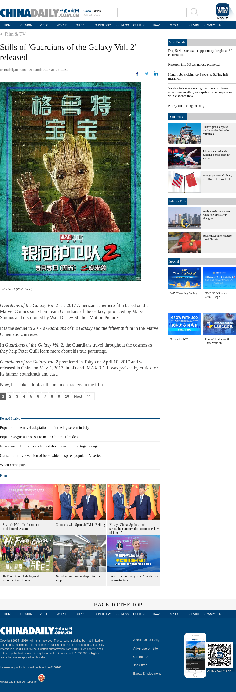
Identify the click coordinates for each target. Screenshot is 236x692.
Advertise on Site (145, 648)
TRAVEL (157, 25)
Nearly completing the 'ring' (186, 106)
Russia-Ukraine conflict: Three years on (218, 341)
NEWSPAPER (212, 25)
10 (67, 396)
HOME (8, 25)
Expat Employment (147, 673)
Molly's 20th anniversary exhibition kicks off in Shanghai (216, 215)
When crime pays (13, 465)
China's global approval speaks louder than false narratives (216, 130)
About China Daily (146, 640)
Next (78, 396)
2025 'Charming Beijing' (183, 293)
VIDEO (44, 25)
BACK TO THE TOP (118, 604)
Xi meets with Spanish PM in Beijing (80, 525)
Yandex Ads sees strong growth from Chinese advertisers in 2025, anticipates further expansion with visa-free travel (200, 92)
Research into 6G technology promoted (194, 64)
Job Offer (140, 665)
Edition (92, 11)
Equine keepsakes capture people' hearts (217, 237)
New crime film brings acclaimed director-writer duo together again (50, 446)
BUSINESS (122, 25)
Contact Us (141, 657)
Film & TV (15, 34)
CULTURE (139, 25)
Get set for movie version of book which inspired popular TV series (50, 455)
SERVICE (194, 25)
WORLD (62, 25)
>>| (90, 396)
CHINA (80, 25)
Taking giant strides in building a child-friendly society (216, 155)
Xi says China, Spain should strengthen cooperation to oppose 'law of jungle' (134, 528)
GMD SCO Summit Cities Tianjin (216, 295)
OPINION (26, 25)
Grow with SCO (179, 339)
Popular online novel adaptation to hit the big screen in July (44, 427)
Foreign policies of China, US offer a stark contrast (217, 177)
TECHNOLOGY (101, 25)
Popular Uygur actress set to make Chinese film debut (40, 437)
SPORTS (175, 25)
